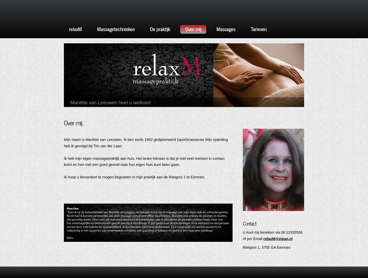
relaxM (75, 29)
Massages (225, 29)
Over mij (193, 29)
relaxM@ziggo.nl (278, 239)
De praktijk (160, 29)
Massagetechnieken (116, 29)
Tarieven (259, 29)
